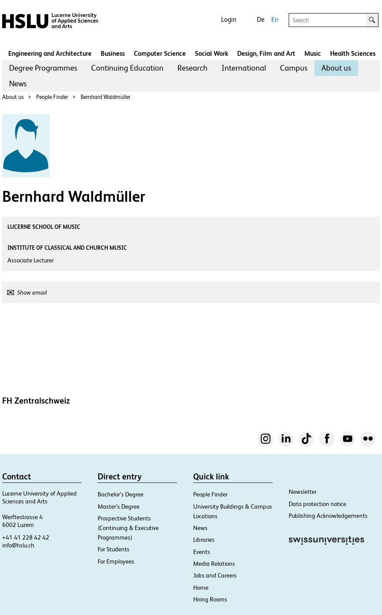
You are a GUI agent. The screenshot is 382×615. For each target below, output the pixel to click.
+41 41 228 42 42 (25, 537)
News (18, 83)
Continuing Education (127, 67)
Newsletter (303, 491)
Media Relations (214, 563)
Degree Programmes (43, 67)
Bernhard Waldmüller (105, 97)
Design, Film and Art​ (266, 53)
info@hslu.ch (18, 545)
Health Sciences (352, 53)
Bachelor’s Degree (120, 494)
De (260, 19)
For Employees (116, 561)
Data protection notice (317, 503)
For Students (114, 549)
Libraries (204, 539)
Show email (32, 292)
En (274, 19)
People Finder (52, 97)
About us (336, 67)
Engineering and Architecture (50, 53)
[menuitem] (43, 68)
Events (201, 551)
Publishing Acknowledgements (328, 515)
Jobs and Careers (215, 575)
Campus (293, 67)
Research (192, 67)
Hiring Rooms (210, 599)
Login (228, 19)
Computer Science (160, 53)
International (244, 67)
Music (312, 53)
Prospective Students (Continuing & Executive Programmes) (128, 528)
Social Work (211, 53)
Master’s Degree (119, 506)
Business (113, 53)
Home (200, 587)
